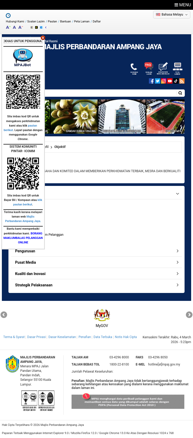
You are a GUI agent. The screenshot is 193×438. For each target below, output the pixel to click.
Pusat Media (25, 262)
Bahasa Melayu (172, 14)
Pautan (52, 21)
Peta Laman (82, 21)
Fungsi (24, 222)
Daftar (97, 21)
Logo (23, 228)
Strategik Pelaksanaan (33, 285)
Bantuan (65, 21)
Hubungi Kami (15, 21)
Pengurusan (25, 251)
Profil (45, 147)
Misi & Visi (27, 210)
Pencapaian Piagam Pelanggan (41, 235)
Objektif (25, 216)
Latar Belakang (30, 204)
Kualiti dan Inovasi (30, 274)
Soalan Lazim (36, 21)
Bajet (23, 241)
